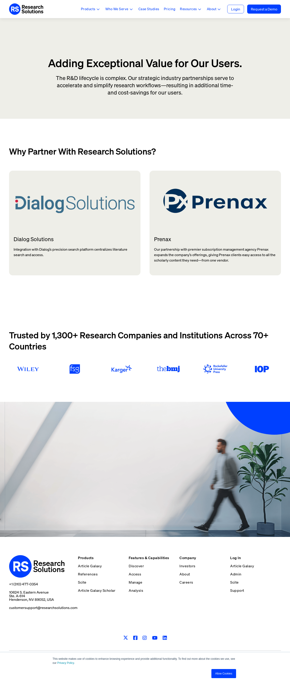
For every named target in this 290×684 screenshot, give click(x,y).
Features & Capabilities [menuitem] (149, 557)
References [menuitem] (88, 574)
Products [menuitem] (86, 557)
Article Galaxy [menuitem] (90, 565)
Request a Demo (264, 9)
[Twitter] (125, 638)
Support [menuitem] (237, 590)
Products (88, 9)
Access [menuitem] (135, 574)
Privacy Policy (65, 663)
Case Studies (148, 9)
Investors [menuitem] (187, 565)
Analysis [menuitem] (136, 590)
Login (235, 9)
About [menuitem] (184, 574)
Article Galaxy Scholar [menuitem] (96, 590)
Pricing (170, 9)
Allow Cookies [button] (223, 673)
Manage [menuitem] (135, 582)
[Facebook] (135, 637)
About (212, 9)
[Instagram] (145, 637)
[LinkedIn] (165, 637)
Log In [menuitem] (235, 557)
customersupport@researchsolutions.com (43, 607)
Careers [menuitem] (186, 582)
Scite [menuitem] (82, 582)
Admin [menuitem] (236, 574)
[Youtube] (155, 637)
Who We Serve (116, 9)
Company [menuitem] (187, 557)
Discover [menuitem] (136, 565)
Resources (188, 9)
